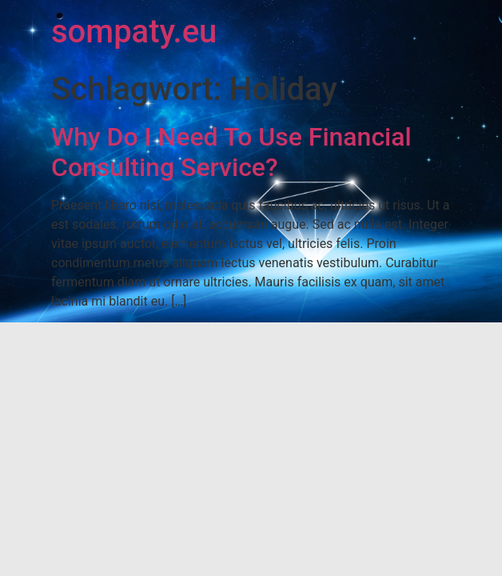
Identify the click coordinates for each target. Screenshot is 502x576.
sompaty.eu (134, 31)
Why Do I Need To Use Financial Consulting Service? (231, 152)
